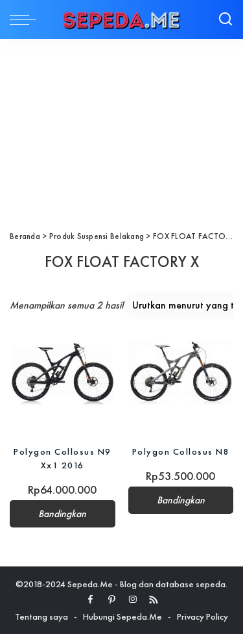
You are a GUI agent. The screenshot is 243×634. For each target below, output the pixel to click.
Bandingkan (62, 513)
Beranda (25, 236)
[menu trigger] (26, 19)
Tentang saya (41, 616)
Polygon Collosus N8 (181, 451)
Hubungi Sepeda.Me (122, 616)
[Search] (225, 19)
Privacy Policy (202, 616)
